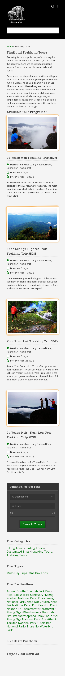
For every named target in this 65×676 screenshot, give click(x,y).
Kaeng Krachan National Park (30, 596)
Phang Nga (14, 612)
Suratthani (49, 619)
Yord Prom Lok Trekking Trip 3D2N (33, 341)
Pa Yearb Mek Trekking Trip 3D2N (32, 157)
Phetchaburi (49, 612)
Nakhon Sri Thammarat (19, 167)
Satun (48, 616)
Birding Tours (34, 548)
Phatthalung (31, 612)
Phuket (12, 616)
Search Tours (32, 524)
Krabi (53, 605)
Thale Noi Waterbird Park (30, 628)
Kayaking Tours (41, 551)
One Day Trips (38, 573)
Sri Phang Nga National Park (32, 617)
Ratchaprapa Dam (31, 616)
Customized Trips (18, 551)
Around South (16, 591)
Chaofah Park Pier (38, 591)
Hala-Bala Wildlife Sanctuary (25, 595)
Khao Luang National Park (37, 164)
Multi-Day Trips (17, 573)
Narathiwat (46, 609)
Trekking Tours (17, 555)
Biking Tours (15, 548)
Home (10, 46)
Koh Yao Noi (40, 605)
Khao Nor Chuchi (38, 602)
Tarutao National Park (21, 623)
